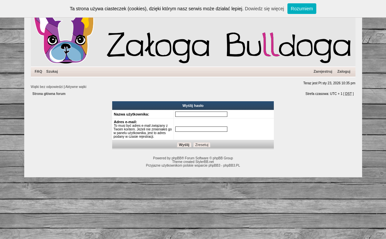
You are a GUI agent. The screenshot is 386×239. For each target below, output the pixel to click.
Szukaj (52, 71)
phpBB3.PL (231, 165)
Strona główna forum (49, 94)
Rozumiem (302, 8)
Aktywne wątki (75, 87)
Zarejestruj (323, 71)
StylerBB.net (204, 162)
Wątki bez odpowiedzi (47, 87)
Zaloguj (343, 71)
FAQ (38, 71)
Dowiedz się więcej (264, 8)
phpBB (177, 158)
